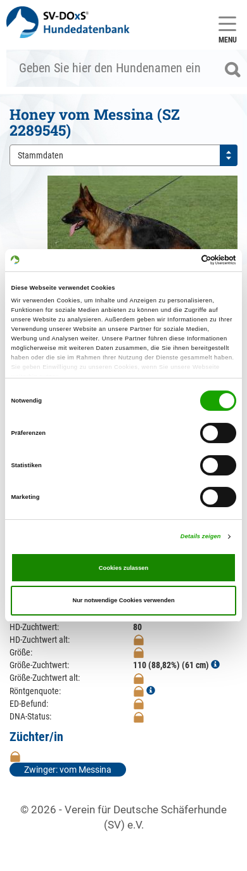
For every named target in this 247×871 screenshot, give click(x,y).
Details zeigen (200, 536)
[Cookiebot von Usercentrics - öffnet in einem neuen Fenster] (180, 260)
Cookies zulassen (124, 568)
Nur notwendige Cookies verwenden (123, 600)
